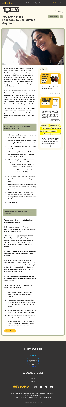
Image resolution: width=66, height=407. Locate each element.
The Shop (28, 3)
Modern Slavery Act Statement (33, 395)
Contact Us (26, 393)
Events (49, 3)
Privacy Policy (33, 397)
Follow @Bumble (33, 348)
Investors (49, 393)
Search (59, 11)
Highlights (33, 379)
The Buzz (55, 3)
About (61, 3)
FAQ (12, 393)
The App (35, 3)
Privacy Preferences (45, 397)
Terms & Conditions (21, 397)
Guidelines (35, 393)
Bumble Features (53, 17)
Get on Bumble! (10, 331)
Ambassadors (42, 3)
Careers (42, 393)
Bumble (30, 402)
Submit (33, 382)
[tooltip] (61, 16)
